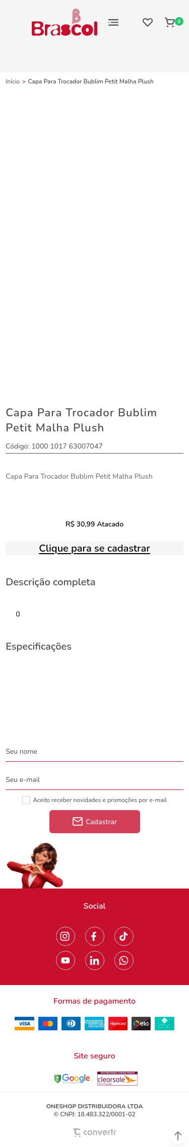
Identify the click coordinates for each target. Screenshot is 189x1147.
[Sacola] (171, 22)
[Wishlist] (148, 22)
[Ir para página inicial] (13, 81)
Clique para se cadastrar (94, 548)
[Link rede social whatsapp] (124, 960)
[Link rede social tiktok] (124, 936)
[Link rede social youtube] (65, 960)
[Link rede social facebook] (94, 936)
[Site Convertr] (95, 1132)
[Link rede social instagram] (65, 936)
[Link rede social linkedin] (94, 960)
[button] (177, 1135)
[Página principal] (64, 22)
